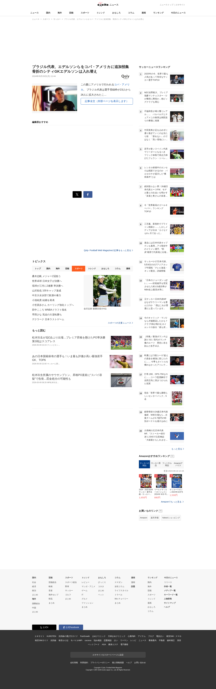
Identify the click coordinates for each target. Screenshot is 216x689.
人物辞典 (168, 599)
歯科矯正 (171, 640)
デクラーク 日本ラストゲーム (48, 319)
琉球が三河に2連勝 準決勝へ (47, 285)
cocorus (88, 640)
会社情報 (74, 662)
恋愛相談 (107, 640)
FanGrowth (85, 636)
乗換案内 (152, 640)
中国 (34, 608)
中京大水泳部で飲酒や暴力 (46, 295)
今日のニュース (178, 13)
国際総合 (36, 603)
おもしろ (116, 13)
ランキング (158, 13)
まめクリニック (99, 636)
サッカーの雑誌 (144, 464)
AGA (104, 644)
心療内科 (131, 636)
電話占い (160, 636)
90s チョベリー (121, 599)
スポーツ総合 (71, 582)
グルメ (84, 599)
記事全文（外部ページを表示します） (107, 101)
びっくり (102, 582)
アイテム (142, 636)
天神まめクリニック (116, 636)
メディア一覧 (170, 590)
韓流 (50, 599)
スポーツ (85, 13)
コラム (131, 13)
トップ (38, 268)
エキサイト (180, 5)
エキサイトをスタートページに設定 (108, 655)
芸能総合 (52, 582)
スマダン (118, 582)
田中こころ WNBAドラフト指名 (49, 309)
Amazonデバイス (178, 464)
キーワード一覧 (171, 595)
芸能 (71, 13)
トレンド (100, 13)
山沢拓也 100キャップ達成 (46, 290)
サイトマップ (170, 603)
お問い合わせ (140, 662)
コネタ (101, 586)
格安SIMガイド (41, 640)
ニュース (34, 13)
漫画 (144, 13)
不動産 (162, 640)
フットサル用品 (167, 464)
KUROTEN (51, 636)
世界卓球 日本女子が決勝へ (47, 281)
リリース (168, 582)
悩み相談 (97, 640)
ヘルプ (167, 607)
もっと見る (177, 449)
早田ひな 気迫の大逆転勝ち (47, 314)
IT (82, 595)
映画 (50, 586)
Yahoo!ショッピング (171, 518)
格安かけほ (63, 640)
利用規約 (84, 662)
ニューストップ (166, 5)
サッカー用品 (155, 464)
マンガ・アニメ (88, 586)
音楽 (50, 590)
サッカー (69, 590)
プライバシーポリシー (100, 662)
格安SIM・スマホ (173, 636)
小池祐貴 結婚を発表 (43, 300)
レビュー (85, 582)
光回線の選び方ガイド (68, 636)
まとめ (35, 595)
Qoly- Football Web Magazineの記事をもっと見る (108, 250)
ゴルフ (68, 595)
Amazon (143, 518)
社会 (34, 582)
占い (116, 640)
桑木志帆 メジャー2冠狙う (46, 276)
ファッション (87, 603)
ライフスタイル (121, 590)
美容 (179, 640)
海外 (60, 13)
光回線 (53, 640)
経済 (34, 586)
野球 (67, 586)
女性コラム (119, 586)
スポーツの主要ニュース (120, 323)
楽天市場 (155, 518)
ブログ (151, 636)
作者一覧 (168, 586)
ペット (101, 595)
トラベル (118, 595)
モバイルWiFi (76, 640)
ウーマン (124, 640)
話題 (133, 586)
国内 (48, 13)
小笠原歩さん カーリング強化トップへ (53, 305)
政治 (34, 590)
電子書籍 (124, 644)
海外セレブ (53, 595)
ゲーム (84, 590)
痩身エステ (113, 644)
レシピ (133, 640)
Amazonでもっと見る (171, 502)
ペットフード (93, 644)
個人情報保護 (118, 662)
